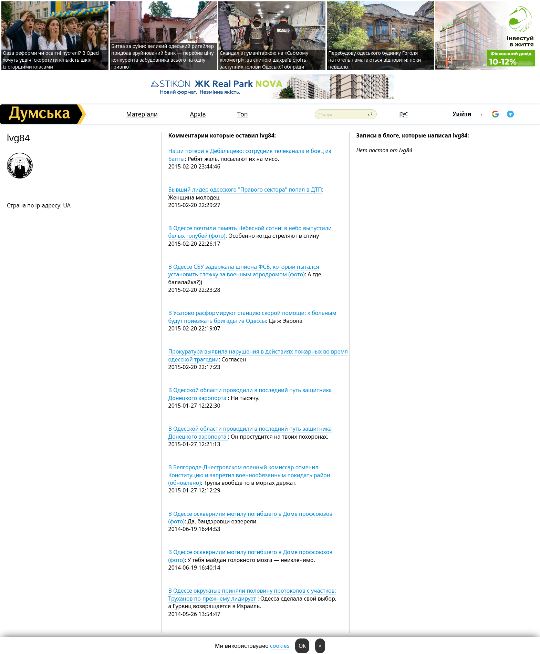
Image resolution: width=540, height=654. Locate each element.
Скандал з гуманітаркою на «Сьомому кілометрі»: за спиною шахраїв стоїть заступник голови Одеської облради (264, 60)
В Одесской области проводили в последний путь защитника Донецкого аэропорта (250, 393)
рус (403, 113)
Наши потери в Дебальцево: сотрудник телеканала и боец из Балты (249, 154)
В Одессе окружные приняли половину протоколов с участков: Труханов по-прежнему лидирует (252, 594)
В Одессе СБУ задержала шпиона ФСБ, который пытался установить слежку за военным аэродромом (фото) (243, 270)
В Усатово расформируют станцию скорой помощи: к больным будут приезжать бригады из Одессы (252, 316)
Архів (198, 114)
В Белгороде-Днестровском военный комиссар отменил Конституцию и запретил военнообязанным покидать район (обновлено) (249, 475)
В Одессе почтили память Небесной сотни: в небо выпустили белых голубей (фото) (250, 231)
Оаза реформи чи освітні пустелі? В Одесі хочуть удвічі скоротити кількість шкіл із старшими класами (51, 60)
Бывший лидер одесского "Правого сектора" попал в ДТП (245, 189)
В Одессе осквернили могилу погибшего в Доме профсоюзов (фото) (250, 517)
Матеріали (142, 114)
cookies (279, 646)
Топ (242, 114)
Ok (302, 646)
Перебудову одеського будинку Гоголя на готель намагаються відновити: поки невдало (374, 60)
